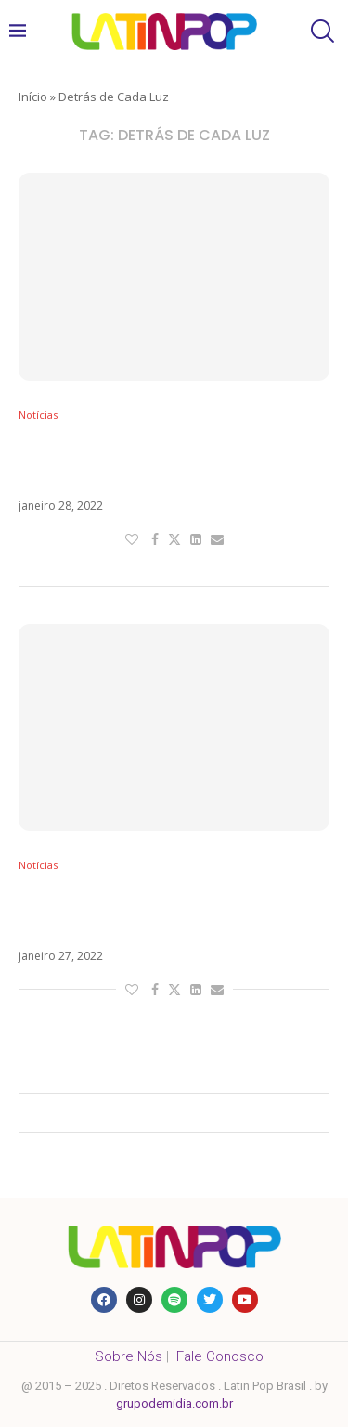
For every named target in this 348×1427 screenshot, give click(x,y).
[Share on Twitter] (174, 539)
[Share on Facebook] (155, 539)
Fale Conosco (220, 1356)
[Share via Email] (217, 539)
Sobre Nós (128, 1356)
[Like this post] (131, 539)
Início (33, 96)
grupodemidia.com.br (174, 1403)
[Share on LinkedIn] (195, 539)
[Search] (320, 31)
